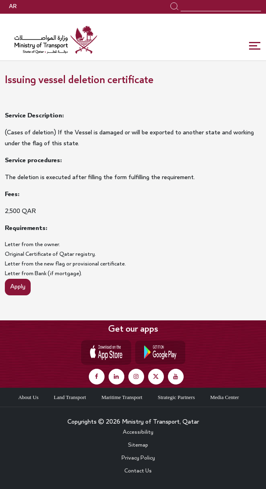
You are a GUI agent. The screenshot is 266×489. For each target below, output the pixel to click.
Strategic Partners (176, 397)
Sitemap (138, 445)
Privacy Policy (138, 458)
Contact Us (138, 471)
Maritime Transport (121, 397)
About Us (28, 397)
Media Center (224, 397)
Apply (17, 286)
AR (13, 7)
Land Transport (70, 397)
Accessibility (138, 432)
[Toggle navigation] (255, 46)
